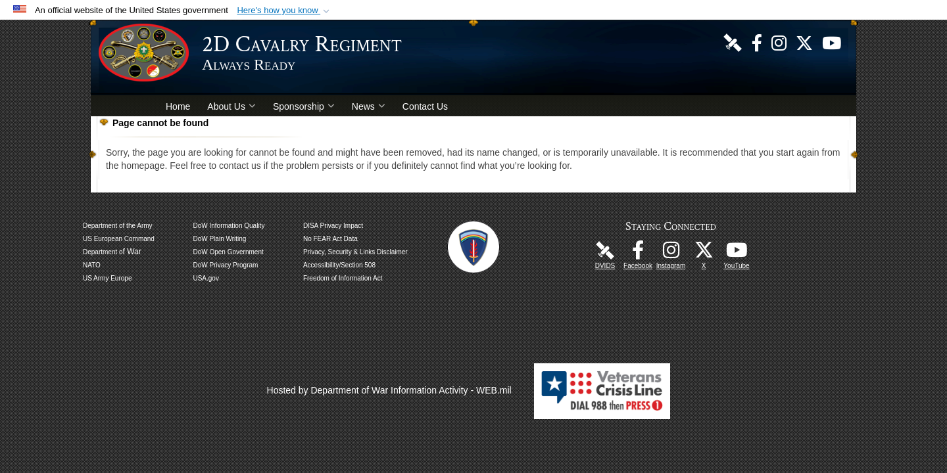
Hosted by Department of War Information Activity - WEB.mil (389, 390)
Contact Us (425, 106)
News (368, 106)
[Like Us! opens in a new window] (757, 42)
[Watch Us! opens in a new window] (831, 42)
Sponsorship (304, 106)
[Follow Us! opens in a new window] (804, 42)
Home (178, 106)
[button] (284, 10)
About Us (231, 106)
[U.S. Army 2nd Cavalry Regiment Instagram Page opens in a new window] (779, 42)
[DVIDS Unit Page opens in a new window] (732, 42)
